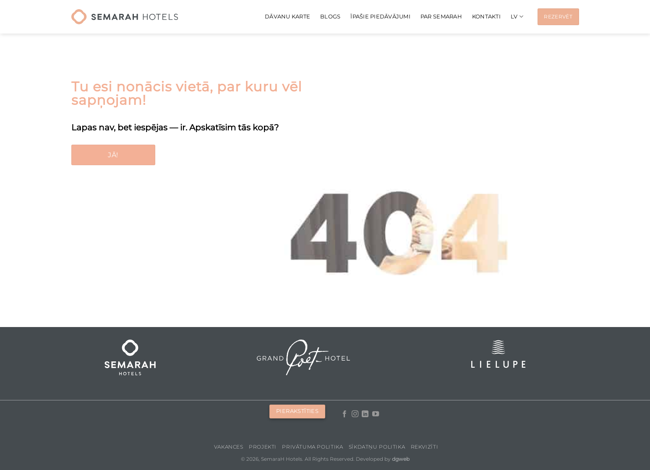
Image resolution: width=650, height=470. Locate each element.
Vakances (228, 447)
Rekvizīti (425, 447)
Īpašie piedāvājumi (380, 16)
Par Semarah (441, 16)
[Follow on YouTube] (375, 414)
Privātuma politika (312, 447)
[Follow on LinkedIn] (365, 414)
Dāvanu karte (287, 16)
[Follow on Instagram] (355, 414)
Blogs (330, 16)
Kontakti (486, 16)
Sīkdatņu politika (377, 447)
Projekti (263, 447)
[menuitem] (517, 16)
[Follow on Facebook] (344, 414)
